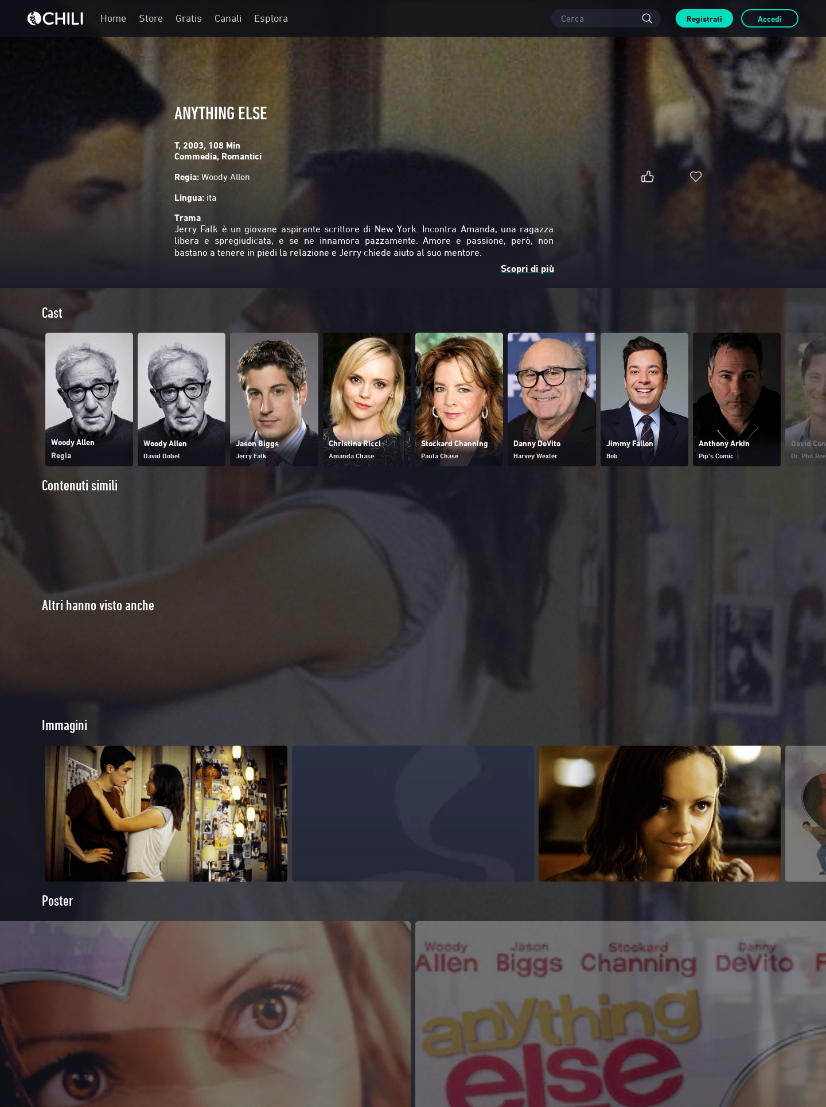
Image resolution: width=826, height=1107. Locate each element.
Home (113, 18)
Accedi (770, 19)
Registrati (704, 19)
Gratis (189, 18)
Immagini (64, 725)
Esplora (271, 18)
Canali (228, 18)
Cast (52, 313)
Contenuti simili (80, 485)
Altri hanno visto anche (98, 605)
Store (151, 18)
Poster (57, 900)
